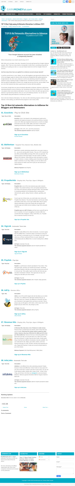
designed (34, 373)
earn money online (33, 19)
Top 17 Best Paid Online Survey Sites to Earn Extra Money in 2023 (27, 459)
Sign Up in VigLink (20, 251)
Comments (42, 459)
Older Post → (46, 407)
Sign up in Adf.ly (19, 314)
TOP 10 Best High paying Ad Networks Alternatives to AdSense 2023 (22, 24)
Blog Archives (66, 47)
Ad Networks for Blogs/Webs (26, 13)
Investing (38, 14)
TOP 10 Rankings (47, 14)
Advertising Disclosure (36, 484)
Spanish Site (28, 1)
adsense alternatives (18, 19)
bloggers (26, 19)
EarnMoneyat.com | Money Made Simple (43, 480)
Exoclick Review (18, 136)
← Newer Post (5, 407)
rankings (41, 19)
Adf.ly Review (17, 315)
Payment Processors (67, 14)
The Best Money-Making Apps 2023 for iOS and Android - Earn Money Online (65, 61)
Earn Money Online (11, 13)
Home (2, 14)
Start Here (3, 1)
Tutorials (10, 1)
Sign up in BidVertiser (21, 172)
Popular (53, 47)
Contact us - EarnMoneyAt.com (58, 51)
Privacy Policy (44, 484)
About (16, 1)
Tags (59, 47)
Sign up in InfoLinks (20, 387)
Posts (41, 457)
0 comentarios (25, 26)
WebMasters (57, 14)
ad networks (9, 19)
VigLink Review (18, 253)
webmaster (4, 20)
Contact (22, 1)
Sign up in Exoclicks (21, 134)
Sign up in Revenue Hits (22, 354)
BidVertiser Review (19, 173)
